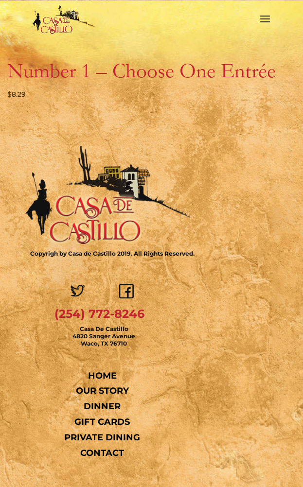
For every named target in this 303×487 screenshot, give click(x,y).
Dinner (102, 406)
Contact (102, 453)
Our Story (102, 390)
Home (102, 375)
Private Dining (102, 437)
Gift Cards (102, 422)
